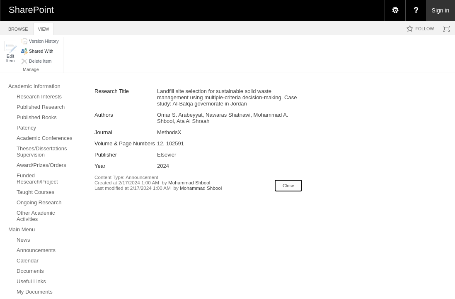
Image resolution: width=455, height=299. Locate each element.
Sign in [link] (441, 10)
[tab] (18, 27)
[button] (10, 51)
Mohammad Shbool (189, 182)
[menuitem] (395, 10)
